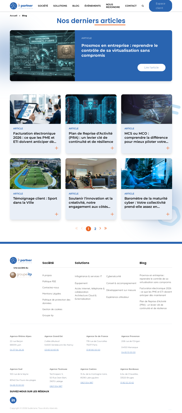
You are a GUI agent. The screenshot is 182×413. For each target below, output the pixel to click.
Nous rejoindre (113, 6)
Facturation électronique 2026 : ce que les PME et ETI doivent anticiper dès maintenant (156, 292)
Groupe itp (47, 315)
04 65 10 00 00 (128, 352)
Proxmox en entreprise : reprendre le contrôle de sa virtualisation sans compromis (155, 279)
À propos (47, 275)
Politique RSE (49, 281)
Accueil (13, 15)
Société (43, 5)
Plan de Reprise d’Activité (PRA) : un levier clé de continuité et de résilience (153, 305)
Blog (75, 5)
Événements (93, 5)
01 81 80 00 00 (93, 350)
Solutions (82, 263)
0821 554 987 (56, 386)
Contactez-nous (50, 287)
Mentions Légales (51, 293)
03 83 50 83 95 (52, 350)
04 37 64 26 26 (17, 350)
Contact (130, 5)
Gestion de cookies (52, 309)
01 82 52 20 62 (127, 382)
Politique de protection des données (56, 301)
